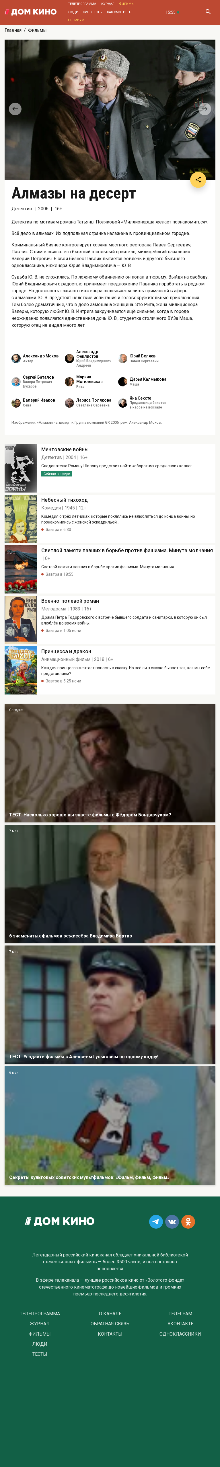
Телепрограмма (82, 4)
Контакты (110, 1334)
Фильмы (126, 4)
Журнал (107, 4)
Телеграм (180, 1313)
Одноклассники (180, 1334)
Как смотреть (119, 12)
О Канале (110, 1313)
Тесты (39, 1354)
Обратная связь (110, 1323)
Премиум (76, 20)
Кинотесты (92, 12)
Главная (13, 30)
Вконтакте (180, 1323)
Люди (73, 12)
